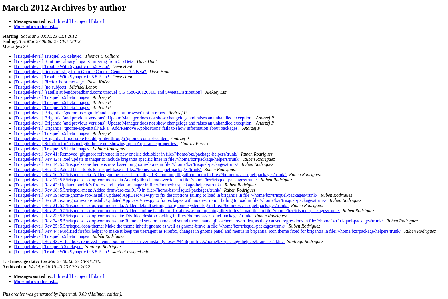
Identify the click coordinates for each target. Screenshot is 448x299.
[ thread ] (62, 21)
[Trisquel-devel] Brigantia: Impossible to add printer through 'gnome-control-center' (91, 138)
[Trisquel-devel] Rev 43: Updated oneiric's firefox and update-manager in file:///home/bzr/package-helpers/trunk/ (118, 184)
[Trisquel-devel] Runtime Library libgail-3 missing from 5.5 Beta (74, 61)
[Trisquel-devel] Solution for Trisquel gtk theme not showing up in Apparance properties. (96, 143)
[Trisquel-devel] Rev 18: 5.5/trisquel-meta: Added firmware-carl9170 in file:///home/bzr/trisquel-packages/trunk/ (118, 190)
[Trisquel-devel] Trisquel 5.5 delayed (48, 56)
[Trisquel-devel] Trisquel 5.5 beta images (52, 97)
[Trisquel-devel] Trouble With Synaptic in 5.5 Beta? (62, 66)
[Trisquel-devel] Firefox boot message (49, 81)
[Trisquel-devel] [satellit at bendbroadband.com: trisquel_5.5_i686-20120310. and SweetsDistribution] (108, 92)
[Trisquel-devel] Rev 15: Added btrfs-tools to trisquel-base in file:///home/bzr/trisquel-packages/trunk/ (108, 169)
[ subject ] (81, 21)
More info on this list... (36, 26)
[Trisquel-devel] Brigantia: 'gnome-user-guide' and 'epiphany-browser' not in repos (90, 112)
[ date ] (97, 21)
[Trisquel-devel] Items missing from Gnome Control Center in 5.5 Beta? (80, 71)
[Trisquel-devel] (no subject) (40, 87)
